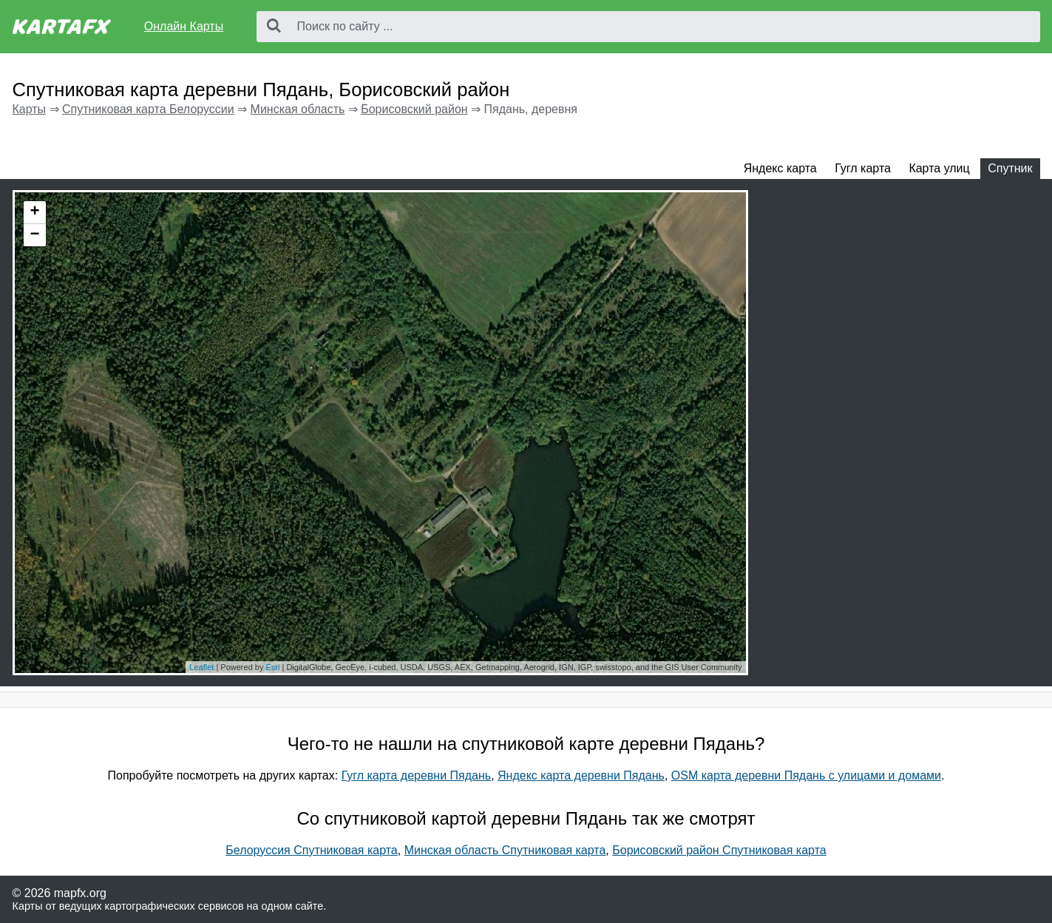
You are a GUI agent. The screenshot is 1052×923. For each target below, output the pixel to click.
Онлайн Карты (183, 26)
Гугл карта (863, 168)
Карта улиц (939, 168)
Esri (272, 667)
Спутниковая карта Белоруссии (148, 109)
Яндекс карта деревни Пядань (581, 775)
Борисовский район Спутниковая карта (719, 850)
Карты (30, 109)
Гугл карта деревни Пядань (416, 775)
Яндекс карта (780, 168)
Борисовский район (414, 109)
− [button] (34, 235)
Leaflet (201, 667)
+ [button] (34, 212)
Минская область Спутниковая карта (505, 850)
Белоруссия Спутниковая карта (311, 850)
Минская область (298, 109)
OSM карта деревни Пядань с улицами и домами (806, 775)
